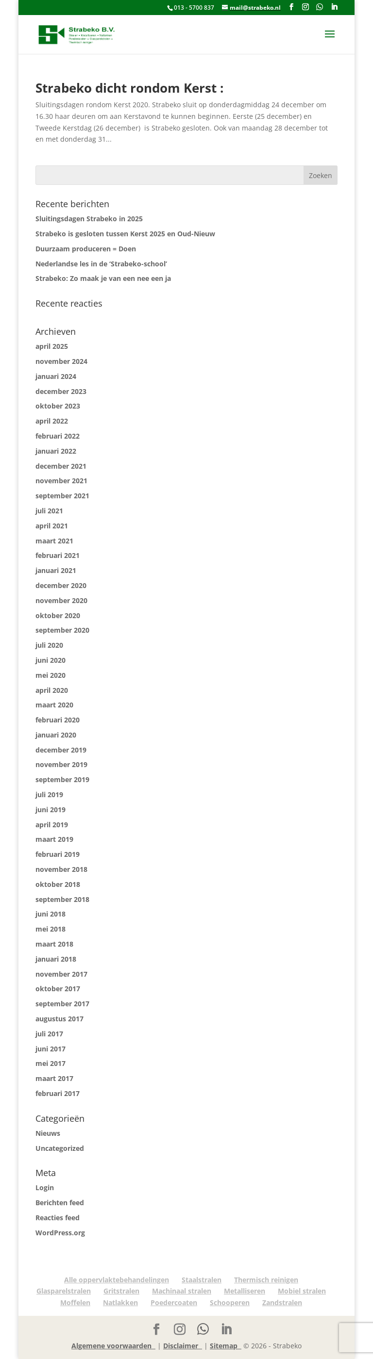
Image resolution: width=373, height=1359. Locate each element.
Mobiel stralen (302, 1290)
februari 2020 (57, 719)
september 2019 (62, 779)
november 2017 (61, 974)
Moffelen (75, 1302)
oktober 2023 (57, 405)
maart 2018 (54, 944)
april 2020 (51, 690)
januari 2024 (55, 376)
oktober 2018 (57, 884)
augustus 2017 (59, 1018)
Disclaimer (182, 1345)
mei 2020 (50, 675)
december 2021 (60, 466)
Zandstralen (282, 1302)
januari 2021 (55, 570)
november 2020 (61, 600)
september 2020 (62, 630)
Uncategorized (59, 1148)
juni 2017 (50, 1048)
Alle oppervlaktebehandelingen (116, 1279)
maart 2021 (54, 540)
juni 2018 (50, 913)
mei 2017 (50, 1063)
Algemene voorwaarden (113, 1345)
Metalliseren (244, 1290)
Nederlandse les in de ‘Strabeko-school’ (101, 263)
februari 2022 (57, 436)
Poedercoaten (174, 1302)
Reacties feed (57, 1217)
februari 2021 (57, 555)
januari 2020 (55, 734)
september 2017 (62, 1003)
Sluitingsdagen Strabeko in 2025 (89, 218)
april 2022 (51, 421)
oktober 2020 (57, 615)
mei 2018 (50, 928)
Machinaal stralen (181, 1290)
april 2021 (51, 525)
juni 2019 (50, 809)
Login (44, 1187)
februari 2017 (57, 1093)
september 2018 (62, 899)
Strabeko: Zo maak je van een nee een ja (103, 278)
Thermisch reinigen (266, 1279)
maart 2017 (54, 1078)
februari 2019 (57, 854)
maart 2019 (54, 839)
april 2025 (51, 346)
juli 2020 (49, 645)
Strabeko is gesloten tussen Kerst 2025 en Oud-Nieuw (125, 233)
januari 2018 (55, 959)
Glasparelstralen (63, 1290)
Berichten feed (59, 1202)
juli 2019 (49, 794)
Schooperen (230, 1302)
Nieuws (47, 1133)
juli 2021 (49, 510)
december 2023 (60, 391)
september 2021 (62, 495)
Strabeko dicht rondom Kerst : (129, 88)
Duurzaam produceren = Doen (85, 248)
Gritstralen (121, 1290)
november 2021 (61, 480)
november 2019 (61, 764)
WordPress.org (60, 1232)
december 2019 (60, 749)
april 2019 (51, 824)
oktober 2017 (57, 988)
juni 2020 (50, 660)
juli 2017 (49, 1033)
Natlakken (120, 1302)
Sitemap (225, 1345)
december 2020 (60, 585)
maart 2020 (54, 704)
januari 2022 (55, 451)
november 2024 (61, 361)
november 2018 (61, 869)
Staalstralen (201, 1279)
